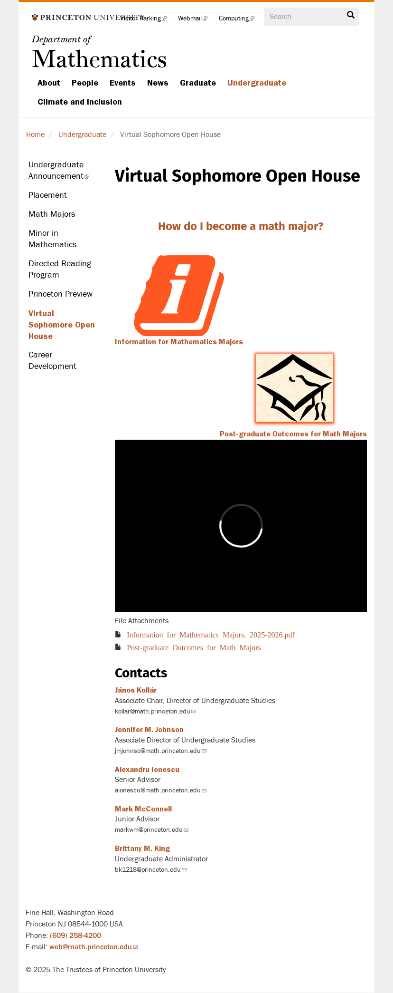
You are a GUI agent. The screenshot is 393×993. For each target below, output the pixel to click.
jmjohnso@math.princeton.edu (160, 751)
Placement (47, 195)
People (85, 82)
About (48, 82)
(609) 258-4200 (75, 935)
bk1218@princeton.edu (151, 870)
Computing (239, 21)
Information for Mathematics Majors (179, 342)
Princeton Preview (60, 294)
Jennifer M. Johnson (149, 729)
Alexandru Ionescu (147, 769)
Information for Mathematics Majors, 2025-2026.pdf (211, 634)
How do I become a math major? (241, 226)
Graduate (198, 82)
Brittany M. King (142, 848)
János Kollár (136, 690)
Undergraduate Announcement (64, 173)
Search (351, 15)
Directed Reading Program (59, 269)
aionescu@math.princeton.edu (160, 790)
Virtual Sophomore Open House (61, 324)
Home (35, 134)
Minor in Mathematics (52, 239)
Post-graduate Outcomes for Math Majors (293, 434)
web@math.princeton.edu (93, 947)
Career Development (52, 360)
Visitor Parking (146, 21)
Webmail (195, 21)
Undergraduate (256, 82)
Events (123, 82)
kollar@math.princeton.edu (155, 711)
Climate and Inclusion (79, 101)
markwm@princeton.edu (151, 830)
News (157, 82)
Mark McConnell (143, 809)
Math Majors (51, 214)
